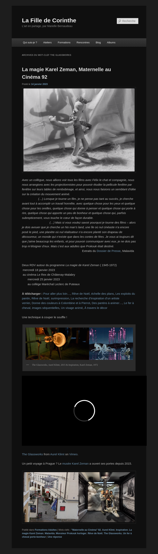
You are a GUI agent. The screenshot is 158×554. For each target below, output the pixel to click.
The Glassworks (32, 454)
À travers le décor (95, 307)
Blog (98, 42)
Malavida (50, 533)
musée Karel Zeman (75, 463)
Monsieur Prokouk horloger (71, 533)
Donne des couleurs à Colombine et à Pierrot (61, 303)
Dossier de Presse (109, 251)
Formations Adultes (46, 530)
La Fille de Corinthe (49, 20)
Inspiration (122, 530)
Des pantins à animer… (107, 303)
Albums (111, 42)
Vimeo (73, 454)
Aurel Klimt (57, 454)
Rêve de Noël (95, 533)
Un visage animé (72, 307)
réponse (55, 537)
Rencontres (83, 42)
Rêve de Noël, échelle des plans (93, 293)
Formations (64, 42)
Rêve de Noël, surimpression (50, 298)
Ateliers (47, 42)
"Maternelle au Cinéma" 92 (86, 530)
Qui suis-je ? (30, 42)
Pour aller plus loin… (56, 293)
